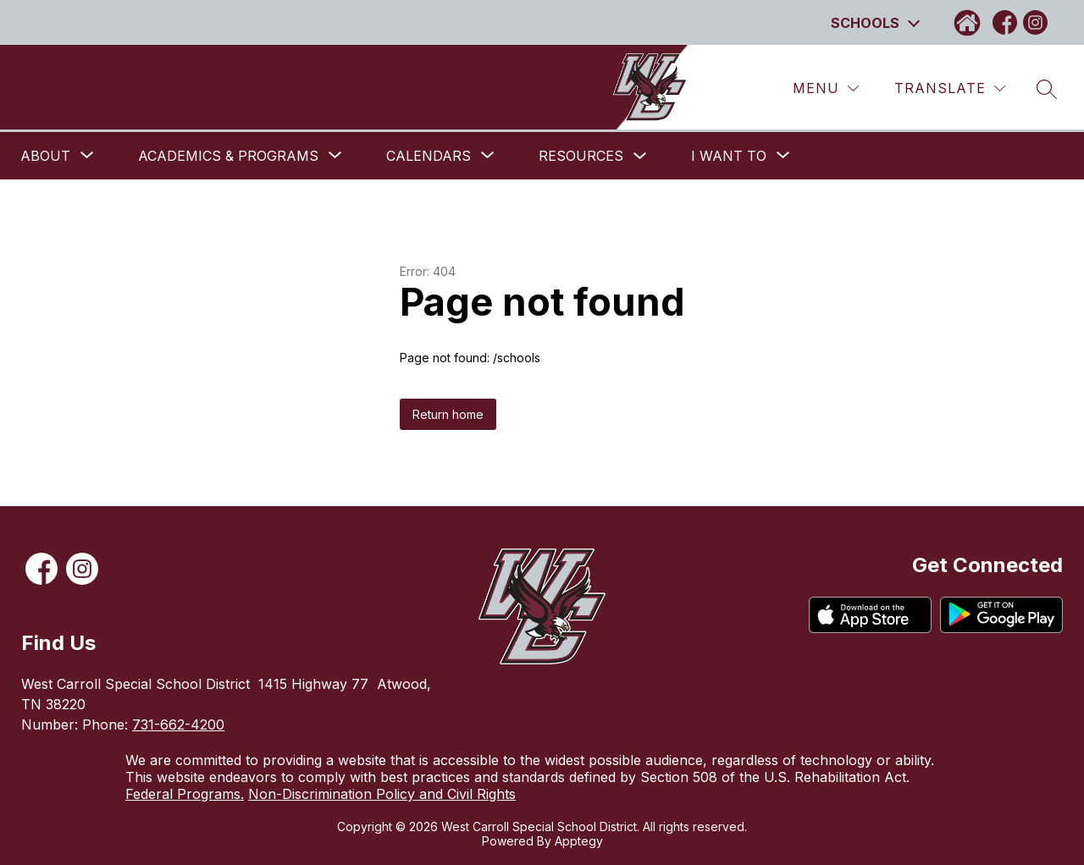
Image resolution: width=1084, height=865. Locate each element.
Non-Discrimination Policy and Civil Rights (382, 793)
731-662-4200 (178, 724)
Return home (448, 414)
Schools (865, 23)
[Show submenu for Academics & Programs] (228, 156)
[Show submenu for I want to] (728, 156)
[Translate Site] (949, 88)
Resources (581, 155)
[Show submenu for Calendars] (428, 156)
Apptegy (579, 841)
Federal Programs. (184, 793)
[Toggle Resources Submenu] (640, 156)
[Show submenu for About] (45, 156)
